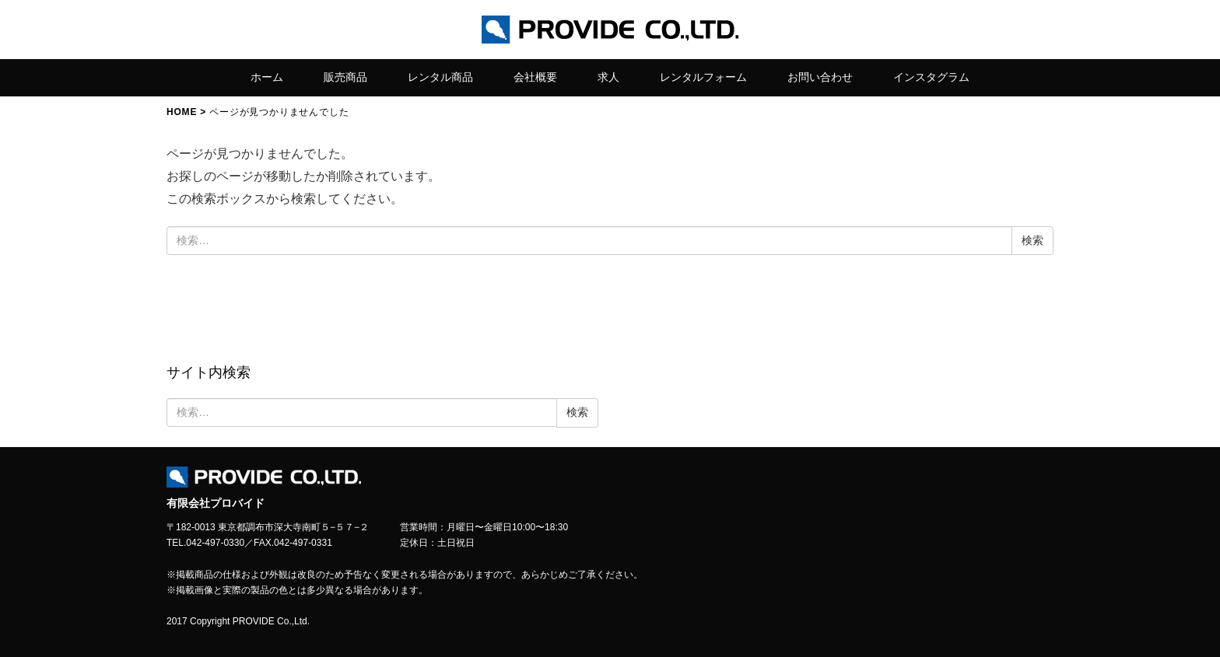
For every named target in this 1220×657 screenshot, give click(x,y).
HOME (182, 112)
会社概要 (535, 77)
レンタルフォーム (703, 77)
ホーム (267, 77)
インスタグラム (931, 77)
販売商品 (345, 77)
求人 (608, 77)
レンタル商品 (440, 77)
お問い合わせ (820, 77)
